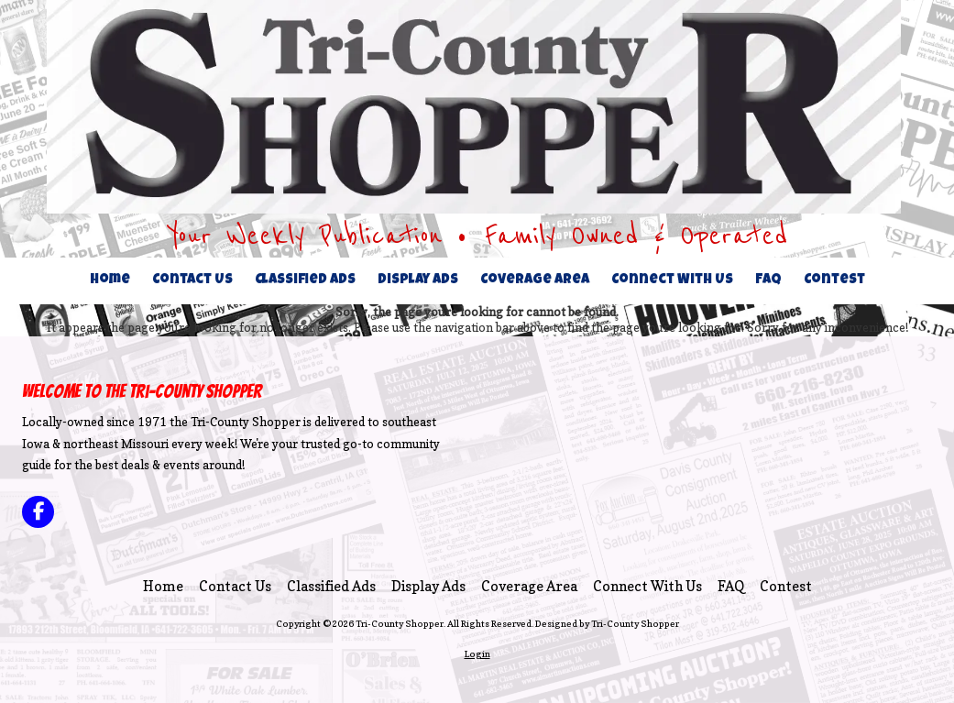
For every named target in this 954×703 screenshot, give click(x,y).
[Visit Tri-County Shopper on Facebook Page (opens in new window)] (38, 512)
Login (477, 653)
